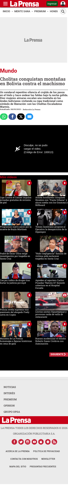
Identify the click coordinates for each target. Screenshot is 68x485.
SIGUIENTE (57, 354)
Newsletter (48, 459)
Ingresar (52, 3)
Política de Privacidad (46, 451)
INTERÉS (9, 393)
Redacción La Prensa (31, 109)
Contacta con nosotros (24, 459)
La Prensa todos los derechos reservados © (34, 428)
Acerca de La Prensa (18, 451)
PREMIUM (10, 399)
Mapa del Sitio (17, 466)
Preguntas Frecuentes (43, 466)
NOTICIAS (10, 387)
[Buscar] (63, 11)
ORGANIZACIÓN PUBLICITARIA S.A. (34, 433)
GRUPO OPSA (12, 411)
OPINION (9, 405)
